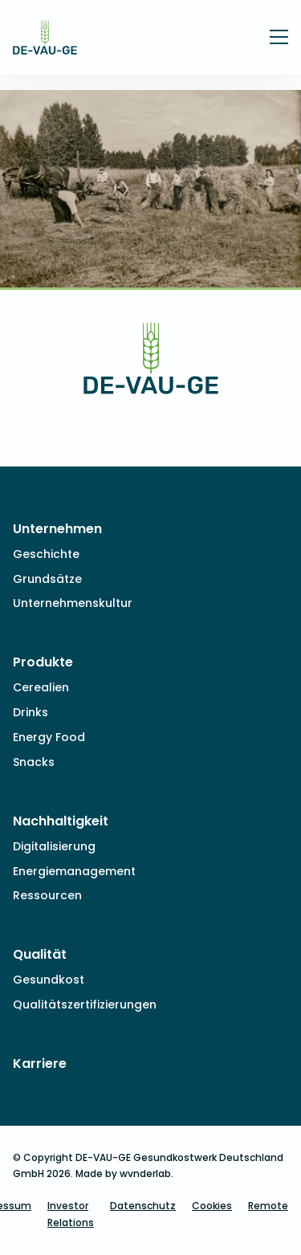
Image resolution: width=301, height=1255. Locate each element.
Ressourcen (47, 895)
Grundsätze (47, 579)
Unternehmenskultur (72, 603)
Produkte (43, 662)
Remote (268, 1205)
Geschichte (46, 554)
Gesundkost (48, 980)
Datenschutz (143, 1205)
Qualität (40, 954)
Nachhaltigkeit (60, 821)
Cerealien (41, 687)
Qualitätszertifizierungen (85, 1004)
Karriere (40, 1063)
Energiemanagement (74, 871)
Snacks (34, 762)
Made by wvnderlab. (124, 1173)
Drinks (30, 712)
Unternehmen (57, 529)
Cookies (212, 1205)
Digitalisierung (54, 846)
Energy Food (49, 737)
